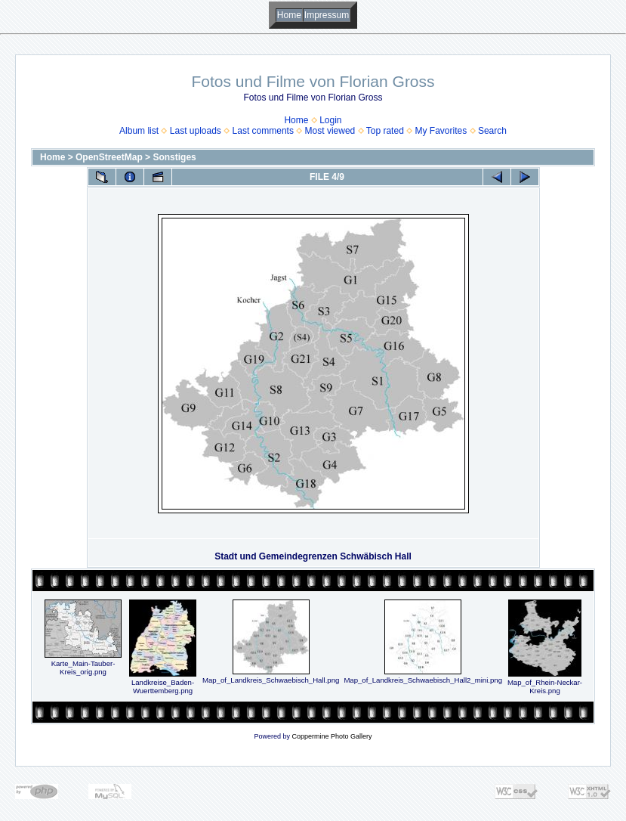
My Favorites (441, 130)
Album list (139, 130)
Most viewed (330, 130)
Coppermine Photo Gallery (331, 736)
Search (492, 130)
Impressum (326, 15)
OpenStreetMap (109, 157)
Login (330, 120)
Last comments (263, 130)
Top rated (385, 130)
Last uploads (195, 130)
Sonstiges (174, 157)
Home (289, 15)
